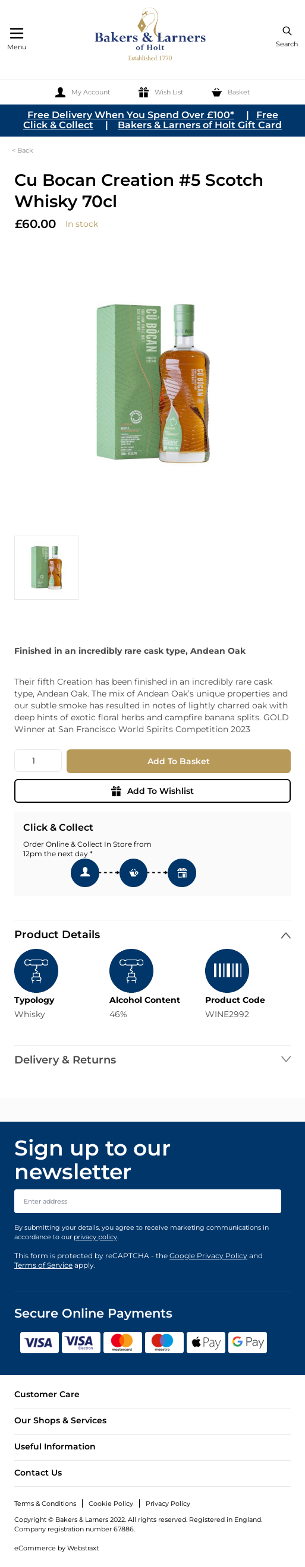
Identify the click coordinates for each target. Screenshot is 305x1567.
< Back (22, 150)
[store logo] (151, 36)
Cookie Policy (111, 1503)
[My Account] (82, 92)
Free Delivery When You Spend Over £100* (130, 115)
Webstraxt (83, 1548)
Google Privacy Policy (208, 1255)
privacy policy (95, 1237)
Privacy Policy (168, 1503)
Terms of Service (43, 1265)
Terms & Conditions (45, 1503)
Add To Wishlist (152, 791)
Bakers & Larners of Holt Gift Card (200, 125)
